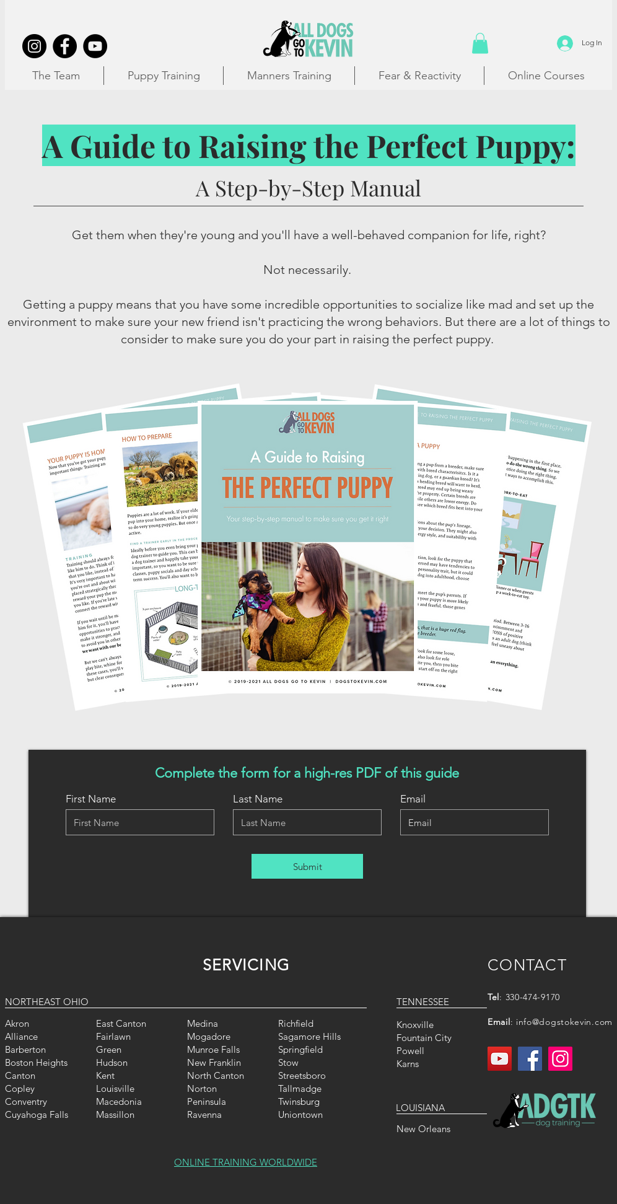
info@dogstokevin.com (564, 1021)
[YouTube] (500, 1059)
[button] (480, 43)
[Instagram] (560, 1059)
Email (413, 799)
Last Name (257, 799)
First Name (91, 799)
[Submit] (307, 866)
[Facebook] (530, 1059)
